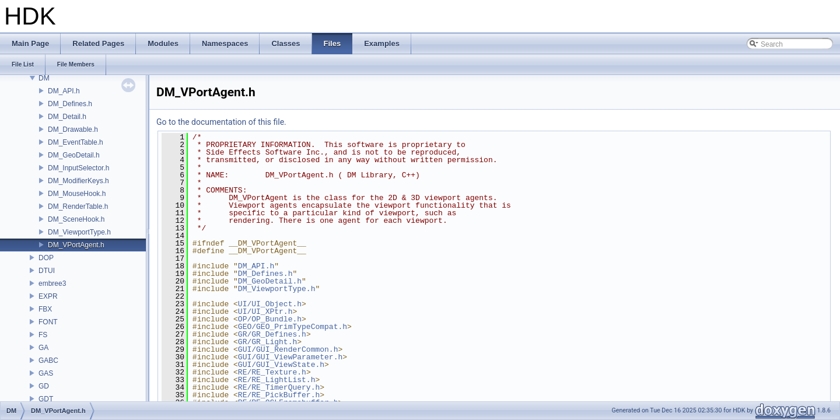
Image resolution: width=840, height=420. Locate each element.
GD (43, 386)
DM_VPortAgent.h (76, 245)
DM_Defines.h (70, 104)
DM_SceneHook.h (76, 219)
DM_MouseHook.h (77, 194)
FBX (45, 309)
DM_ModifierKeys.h (78, 181)
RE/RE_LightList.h (277, 379)
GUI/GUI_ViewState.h (281, 364)
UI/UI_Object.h (270, 304)
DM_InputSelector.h (78, 168)
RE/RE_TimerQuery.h (279, 387)
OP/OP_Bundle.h (270, 319)
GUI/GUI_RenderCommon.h (288, 349)
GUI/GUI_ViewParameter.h (290, 357)
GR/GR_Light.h (267, 342)
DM (44, 78)
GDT (45, 399)
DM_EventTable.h (75, 142)
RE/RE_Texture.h (272, 372)
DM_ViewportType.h (79, 232)
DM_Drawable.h (73, 129)
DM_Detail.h (67, 117)
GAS (45, 373)
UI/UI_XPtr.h (265, 311)
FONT (48, 322)
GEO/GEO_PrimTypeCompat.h (292, 326)
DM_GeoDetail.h (74, 155)
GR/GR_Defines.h (272, 334)
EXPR (48, 296)
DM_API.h (64, 91)
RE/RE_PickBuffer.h (279, 395)
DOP (46, 258)
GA (43, 348)
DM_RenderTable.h (78, 206)
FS (42, 335)
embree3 (52, 283)
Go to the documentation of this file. (221, 122)
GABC (48, 360)
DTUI (46, 271)
